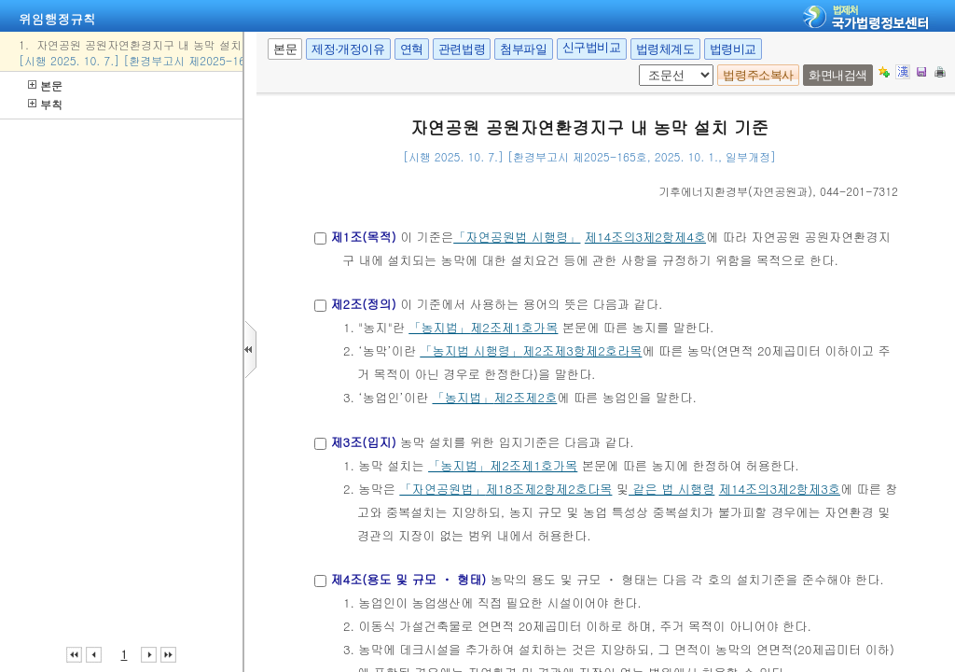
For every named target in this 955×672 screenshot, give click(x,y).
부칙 (45, 104)
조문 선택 (645, 64)
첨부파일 (523, 49)
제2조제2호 (525, 397)
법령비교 (733, 49)
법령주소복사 (758, 75)
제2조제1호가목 (514, 327)
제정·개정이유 (347, 49)
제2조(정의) (362, 304)
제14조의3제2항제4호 (645, 236)
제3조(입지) (362, 442)
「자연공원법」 (442, 488)
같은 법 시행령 (671, 488)
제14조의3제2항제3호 (779, 488)
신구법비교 (591, 47)
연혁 (411, 49)
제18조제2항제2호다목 (549, 488)
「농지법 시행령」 (471, 350)
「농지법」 (439, 327)
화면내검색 (838, 75)
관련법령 (461, 49)
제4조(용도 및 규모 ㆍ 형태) (408, 579)
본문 (45, 85)
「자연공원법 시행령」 (516, 236)
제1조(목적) (362, 236)
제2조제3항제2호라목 (582, 350)
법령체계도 (665, 49)
